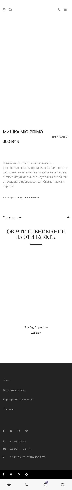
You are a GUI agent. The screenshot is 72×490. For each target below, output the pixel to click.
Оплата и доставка (14, 390)
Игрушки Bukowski (28, 197)
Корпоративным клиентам (19, 399)
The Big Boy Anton (36, 327)
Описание (11, 217)
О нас (6, 380)
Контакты (8, 409)
